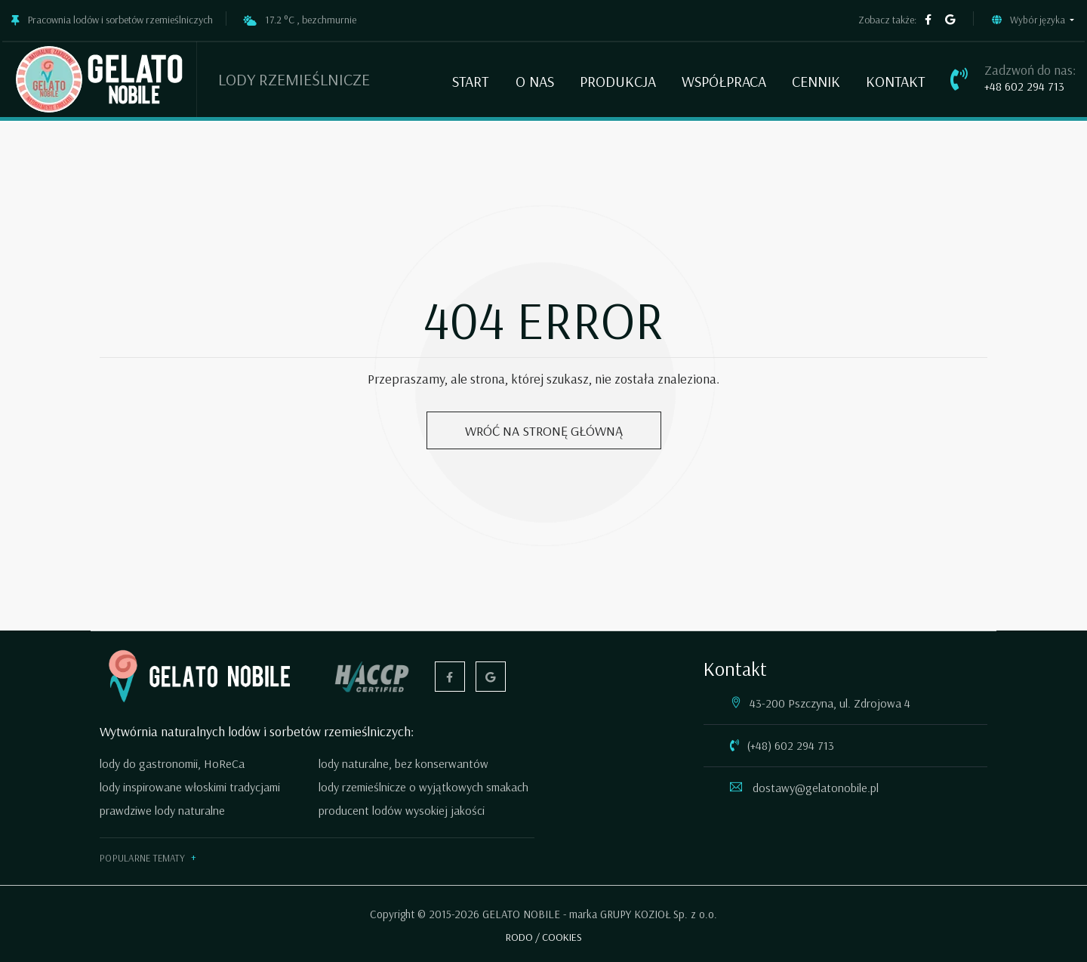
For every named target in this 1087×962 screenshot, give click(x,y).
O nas (535, 81)
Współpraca (724, 81)
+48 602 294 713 (1024, 86)
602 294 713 (804, 745)
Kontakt (895, 81)
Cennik (816, 81)
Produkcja (618, 81)
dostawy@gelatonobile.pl (814, 787)
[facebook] (928, 20)
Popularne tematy (142, 858)
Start (470, 81)
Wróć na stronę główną (544, 430)
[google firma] (950, 20)
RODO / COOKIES (544, 937)
